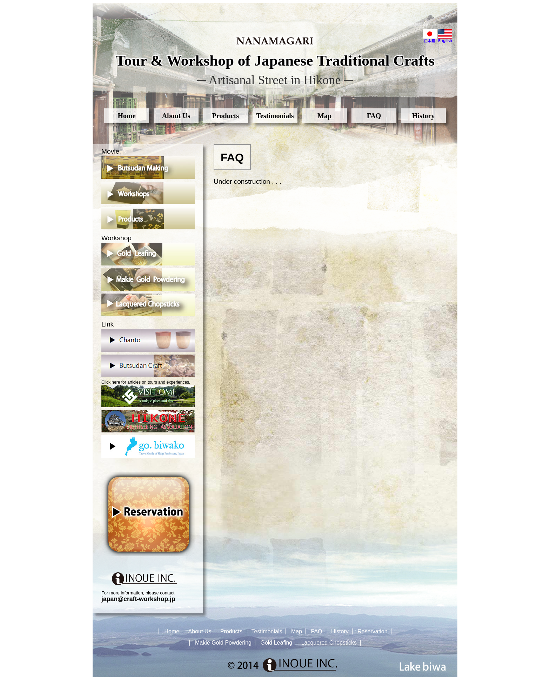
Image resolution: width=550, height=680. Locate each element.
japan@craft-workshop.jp (138, 598)
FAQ (374, 116)
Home (126, 116)
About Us (176, 116)
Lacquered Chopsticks (329, 643)
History (423, 116)
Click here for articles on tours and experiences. (148, 393)
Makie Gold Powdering (223, 643)
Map (324, 116)
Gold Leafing (276, 643)
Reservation (372, 631)
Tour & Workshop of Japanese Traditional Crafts (275, 60)
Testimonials (275, 116)
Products (225, 116)
